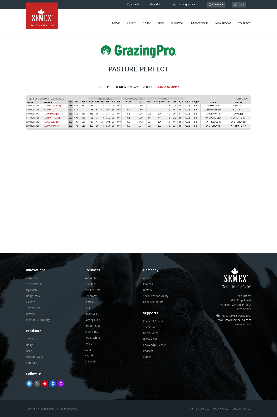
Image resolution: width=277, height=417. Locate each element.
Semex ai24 (33, 308)
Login (239, 4)
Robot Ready (92, 325)
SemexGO (32, 339)
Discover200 (150, 339)
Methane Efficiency (38, 320)
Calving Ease (92, 320)
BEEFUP (89, 308)
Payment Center (153, 321)
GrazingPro (91, 361)
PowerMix (90, 314)
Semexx (89, 302)
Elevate (30, 302)
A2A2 (87, 349)
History (147, 290)
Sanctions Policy (240, 408)
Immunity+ (33, 278)
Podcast (148, 351)
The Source (150, 327)
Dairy (147, 20)
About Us (148, 278)
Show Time (91, 331)
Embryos (177, 20)
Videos (156, 4)
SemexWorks (34, 284)
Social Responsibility (155, 296)
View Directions (242, 324)
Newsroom (223, 20)
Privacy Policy (220, 408)
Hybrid (88, 355)
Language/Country (185, 4)
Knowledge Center (154, 345)
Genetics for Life (153, 302)
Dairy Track (33, 296)
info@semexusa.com (238, 320)
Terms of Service (199, 408)
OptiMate (32, 290)
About (131, 20)
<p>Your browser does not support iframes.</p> (138, 165)
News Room (150, 333)
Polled (88, 343)
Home (116, 20)
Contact (244, 20)
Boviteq (30, 314)
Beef (161, 20)
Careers (148, 284)
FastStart (90, 284)
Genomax (90, 296)
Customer (216, 4)
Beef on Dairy (34, 357)
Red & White (92, 337)
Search (133, 4)
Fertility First (92, 290)
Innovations (199, 20)
